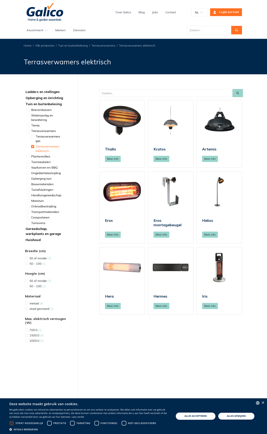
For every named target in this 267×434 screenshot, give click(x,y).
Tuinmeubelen (41, 162)
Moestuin (37, 201)
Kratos (160, 149)
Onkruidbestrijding (43, 206)
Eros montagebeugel (168, 222)
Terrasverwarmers (103, 45)
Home (28, 45)
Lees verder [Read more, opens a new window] (78, 416)
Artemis (209, 149)
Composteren (40, 217)
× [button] (262, 402)
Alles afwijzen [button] (236, 416)
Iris (204, 296)
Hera (109, 296)
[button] (89, 429)
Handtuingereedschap (46, 195)
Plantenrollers (40, 156)
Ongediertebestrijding (46, 173)
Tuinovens (38, 223)
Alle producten (45, 45)
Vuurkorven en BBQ (44, 167)
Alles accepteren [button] (195, 416)
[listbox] (258, 403)
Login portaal (225, 12)
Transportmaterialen (45, 212)
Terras (35, 125)
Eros (109, 220)
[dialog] (133, 416)
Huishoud (33, 240)
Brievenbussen (41, 110)
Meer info (112, 158)
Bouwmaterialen (42, 184)
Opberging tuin (41, 178)
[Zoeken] (236, 30)
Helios (207, 220)
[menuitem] (123, 12)
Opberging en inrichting (44, 98)
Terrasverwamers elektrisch (137, 45)
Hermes (160, 296)
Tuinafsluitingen (42, 189)
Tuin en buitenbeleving (73, 45)
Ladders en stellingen (43, 92)
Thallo (110, 149)
